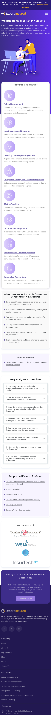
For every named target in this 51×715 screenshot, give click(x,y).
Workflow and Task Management (19, 253)
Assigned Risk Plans (14, 493)
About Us (5, 649)
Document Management (15, 229)
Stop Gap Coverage (14, 504)
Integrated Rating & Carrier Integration (17, 696)
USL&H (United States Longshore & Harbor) (23, 499)
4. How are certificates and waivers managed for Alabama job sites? (21, 419)
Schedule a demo (25, 599)
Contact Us (5, 667)
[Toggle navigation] (46, 13)
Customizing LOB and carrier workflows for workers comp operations (26, 362)
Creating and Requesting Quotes (19, 156)
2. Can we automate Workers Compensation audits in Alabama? (21, 398)
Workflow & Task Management (13, 687)
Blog (3, 658)
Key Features (6, 653)
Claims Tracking (11, 205)
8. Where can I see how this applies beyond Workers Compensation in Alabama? (21, 458)
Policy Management (13, 105)
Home (3, 644)
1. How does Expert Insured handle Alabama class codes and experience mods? (22, 387)
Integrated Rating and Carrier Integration (24, 180)
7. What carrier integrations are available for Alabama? (23, 447)
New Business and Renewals (17, 132)
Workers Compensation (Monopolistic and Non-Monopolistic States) (25, 482)
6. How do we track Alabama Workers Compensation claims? (22, 438)
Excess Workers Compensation (18, 509)
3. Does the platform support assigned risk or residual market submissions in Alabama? (24, 408)
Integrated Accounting (15, 278)
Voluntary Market (13, 488)
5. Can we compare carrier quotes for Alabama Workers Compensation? (22, 428)
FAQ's (3, 662)
